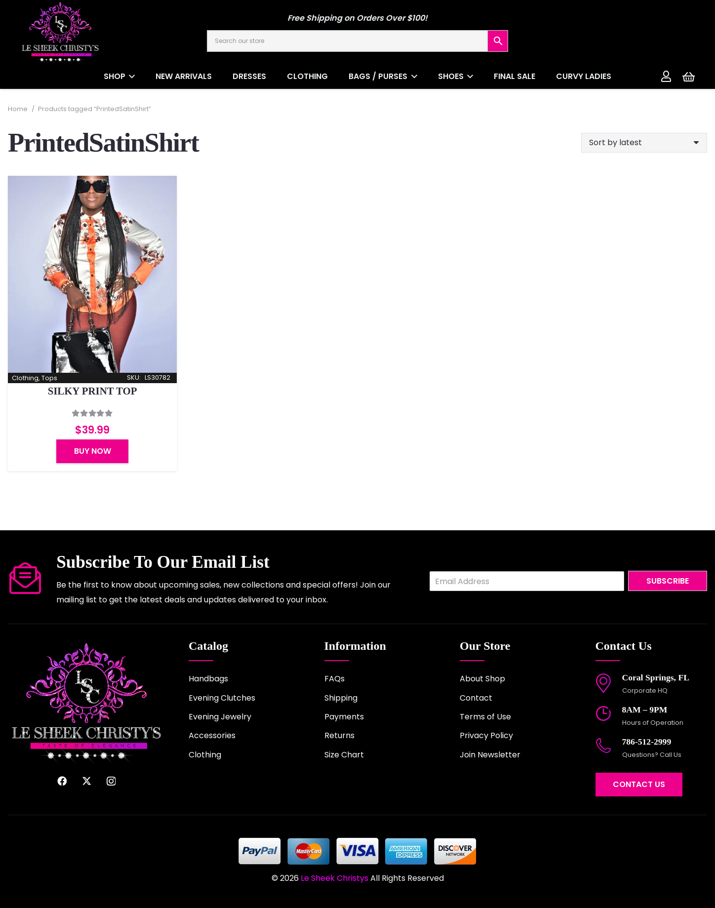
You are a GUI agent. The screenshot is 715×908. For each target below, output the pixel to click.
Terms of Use (485, 716)
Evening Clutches (222, 698)
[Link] (666, 76)
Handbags (208, 678)
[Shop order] (644, 143)
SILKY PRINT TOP (92, 391)
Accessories (212, 735)
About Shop (482, 678)
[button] (130, 76)
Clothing (205, 754)
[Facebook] (62, 781)
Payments (344, 716)
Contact (476, 698)
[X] (86, 781)
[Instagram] (111, 781)
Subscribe (667, 581)
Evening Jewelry (220, 716)
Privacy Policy (486, 735)
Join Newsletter (490, 754)
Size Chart (344, 754)
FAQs (334, 678)
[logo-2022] (94, 32)
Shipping (341, 698)
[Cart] (688, 76)
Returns (339, 735)
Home (18, 109)
